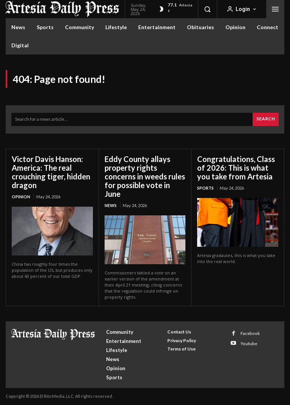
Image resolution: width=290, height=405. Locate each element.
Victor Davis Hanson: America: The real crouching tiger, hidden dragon (51, 172)
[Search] (266, 119)
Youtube (249, 343)
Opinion (21, 196)
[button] (207, 9)
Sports (205, 187)
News (111, 205)
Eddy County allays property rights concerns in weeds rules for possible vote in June (145, 176)
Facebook (250, 333)
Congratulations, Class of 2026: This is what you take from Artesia (236, 167)
